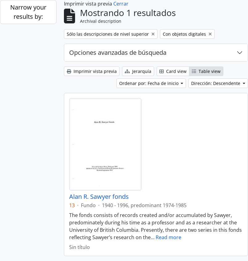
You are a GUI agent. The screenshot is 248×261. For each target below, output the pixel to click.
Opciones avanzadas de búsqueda (117, 52)
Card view (173, 71)
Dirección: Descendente (216, 83)
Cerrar (120, 3)
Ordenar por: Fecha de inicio (149, 83)
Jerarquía (138, 71)
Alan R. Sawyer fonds (99, 196)
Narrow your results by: (28, 12)
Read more (168, 237)
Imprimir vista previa (92, 71)
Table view (206, 71)
